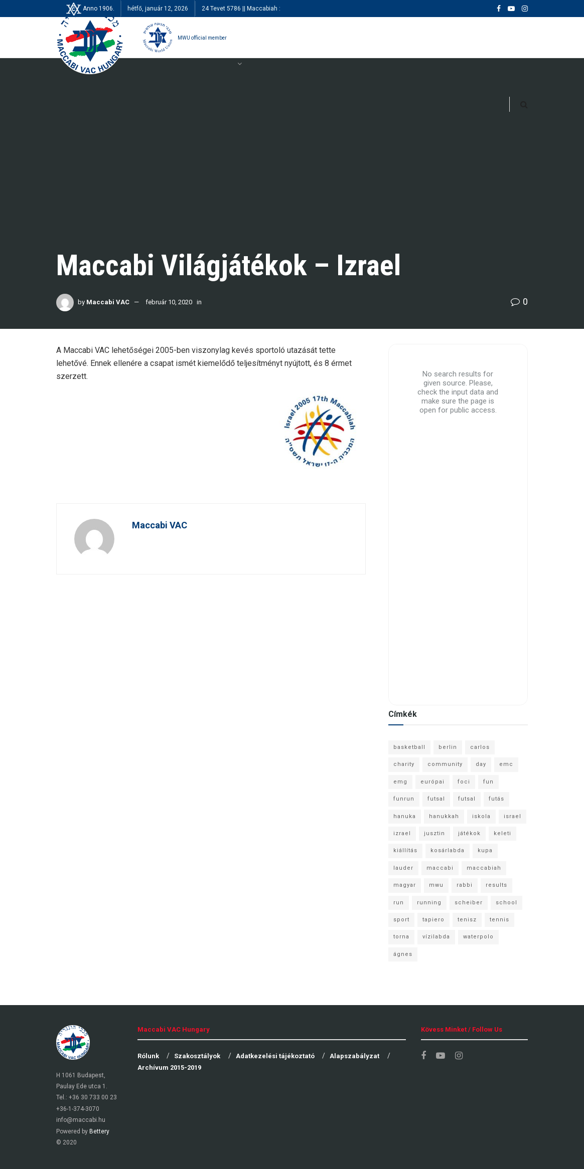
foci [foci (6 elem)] (464, 781)
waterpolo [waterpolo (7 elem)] (478, 936)
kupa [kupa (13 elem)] (485, 850)
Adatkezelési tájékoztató (275, 1056)
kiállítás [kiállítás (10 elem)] (405, 850)
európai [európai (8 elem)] (432, 781)
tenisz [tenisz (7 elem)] (467, 919)
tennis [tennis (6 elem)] (499, 919)
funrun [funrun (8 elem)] (403, 799)
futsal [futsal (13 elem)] (436, 799)
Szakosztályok (197, 1056)
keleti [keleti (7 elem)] (502, 833)
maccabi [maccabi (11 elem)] (440, 868)
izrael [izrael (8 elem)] (402, 833)
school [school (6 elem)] (506, 902)
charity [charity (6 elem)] (403, 764)
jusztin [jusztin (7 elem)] (434, 833)
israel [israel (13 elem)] (512, 816)
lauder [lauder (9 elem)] (403, 868)
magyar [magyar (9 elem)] (404, 885)
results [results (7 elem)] (496, 885)
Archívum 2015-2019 (169, 1067)
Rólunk (148, 1056)
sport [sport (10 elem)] (401, 919)
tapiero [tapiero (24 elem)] (433, 919)
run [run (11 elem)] (398, 902)
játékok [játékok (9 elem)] (469, 833)
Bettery (99, 1131)
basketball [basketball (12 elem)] (409, 747)
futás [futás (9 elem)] (496, 799)
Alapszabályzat (354, 1056)
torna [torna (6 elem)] (401, 936)
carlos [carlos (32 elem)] (480, 747)
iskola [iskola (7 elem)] (481, 816)
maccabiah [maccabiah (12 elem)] (484, 868)
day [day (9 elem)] (481, 764)
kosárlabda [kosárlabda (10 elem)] (447, 850)
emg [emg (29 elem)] (400, 781)
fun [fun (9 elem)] (488, 781)
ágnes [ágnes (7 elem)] (402, 954)
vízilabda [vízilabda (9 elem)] (436, 936)
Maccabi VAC (107, 302)
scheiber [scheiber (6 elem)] (469, 902)
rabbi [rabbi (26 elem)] (465, 885)
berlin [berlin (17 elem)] (448, 747)
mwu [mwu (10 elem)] (436, 885)
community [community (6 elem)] (445, 764)
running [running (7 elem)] (429, 902)
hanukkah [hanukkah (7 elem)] (444, 816)
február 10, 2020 (168, 302)
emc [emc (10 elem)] (506, 764)
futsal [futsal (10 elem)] (467, 799)
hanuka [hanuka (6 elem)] (404, 816)
